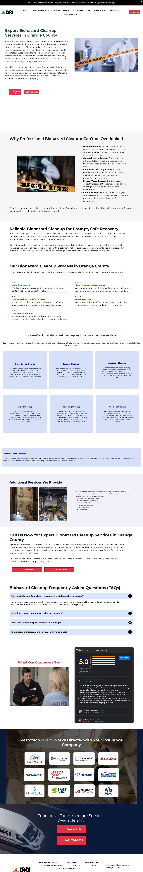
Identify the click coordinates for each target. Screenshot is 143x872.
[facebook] (55, 867)
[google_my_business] (81, 867)
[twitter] (60, 867)
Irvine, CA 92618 (113, 860)
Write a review (124, 650)
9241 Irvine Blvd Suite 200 (117, 857)
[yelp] (76, 867)
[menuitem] (27, 10)
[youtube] (71, 867)
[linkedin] (66, 867)
